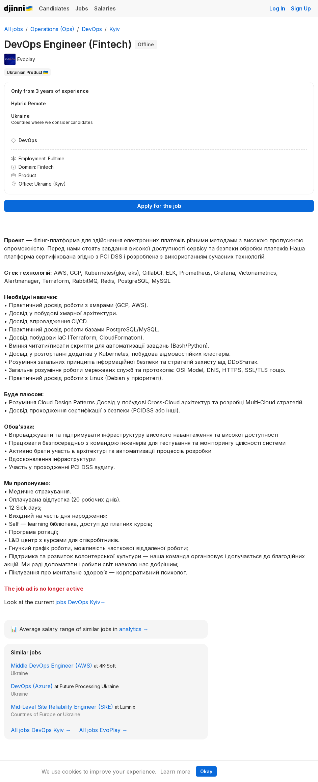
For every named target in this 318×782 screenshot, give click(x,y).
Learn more (175, 771)
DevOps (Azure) (32, 686)
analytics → (134, 629)
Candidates (54, 8)
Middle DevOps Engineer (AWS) (51, 665)
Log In (277, 8)
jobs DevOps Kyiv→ (81, 602)
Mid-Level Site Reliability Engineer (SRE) (62, 706)
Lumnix (127, 707)
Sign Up (301, 8)
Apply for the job (159, 206)
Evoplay (26, 59)
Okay (206, 771)
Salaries (105, 8)
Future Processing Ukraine (89, 686)
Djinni (18, 9)
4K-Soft (107, 666)
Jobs (81, 8)
